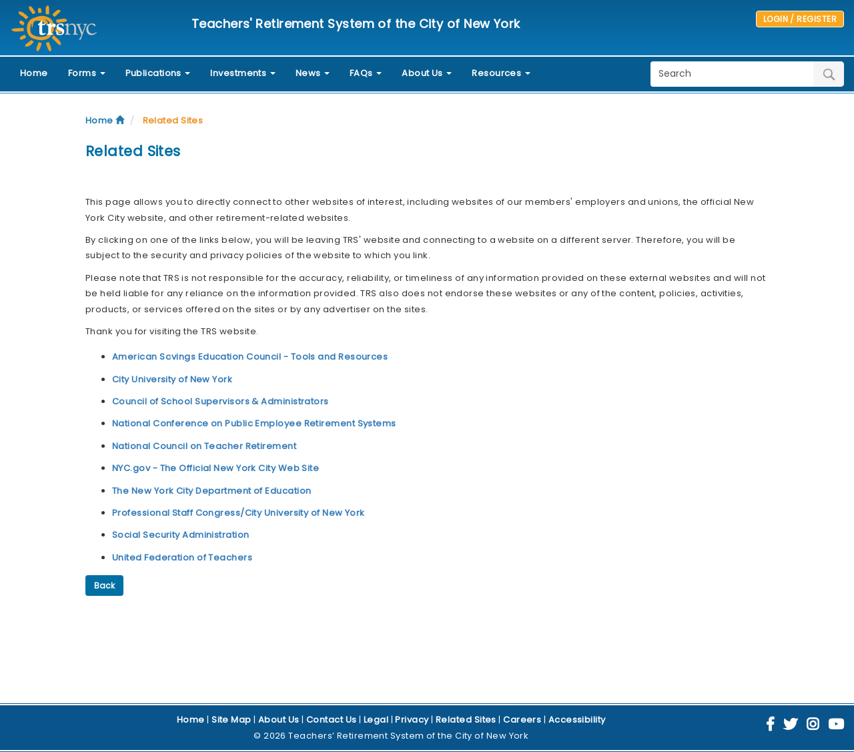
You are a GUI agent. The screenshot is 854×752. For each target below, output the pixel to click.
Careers (522, 719)
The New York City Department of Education (211, 490)
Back (104, 585)
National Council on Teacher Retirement (204, 446)
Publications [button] (158, 73)
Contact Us (331, 719)
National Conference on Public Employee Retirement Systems (254, 423)
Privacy (411, 719)
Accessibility (577, 719)
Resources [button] (501, 73)
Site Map (231, 719)
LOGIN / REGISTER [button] (800, 19)
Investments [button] (242, 73)
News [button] (313, 73)
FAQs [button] (366, 73)
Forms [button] (86, 73)
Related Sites (173, 120)
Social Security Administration (181, 534)
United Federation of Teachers (182, 557)
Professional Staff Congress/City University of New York (238, 512)
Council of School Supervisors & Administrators (220, 401)
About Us (279, 719)
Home (34, 73)
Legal (376, 719)
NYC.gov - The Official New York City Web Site (215, 468)
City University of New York (172, 379)
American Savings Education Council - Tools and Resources (250, 356)
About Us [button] (427, 73)
